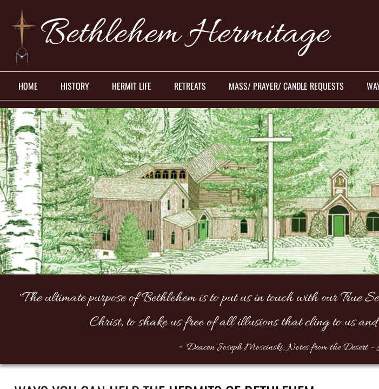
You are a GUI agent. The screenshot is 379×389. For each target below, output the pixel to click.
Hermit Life (131, 85)
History (75, 85)
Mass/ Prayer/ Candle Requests (286, 85)
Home (28, 85)
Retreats (190, 85)
